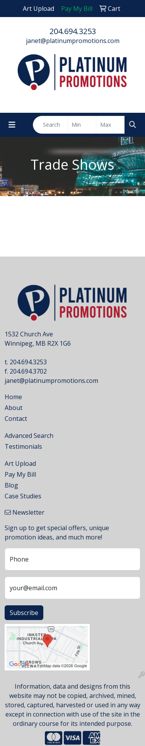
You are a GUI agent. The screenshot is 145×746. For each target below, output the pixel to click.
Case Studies (23, 496)
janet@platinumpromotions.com (72, 40)
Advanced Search (29, 435)
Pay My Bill (20, 474)
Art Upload (20, 463)
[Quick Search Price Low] (81, 125)
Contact (16, 418)
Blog (11, 485)
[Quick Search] (50, 125)
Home (13, 397)
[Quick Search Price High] (110, 125)
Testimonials (23, 446)
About (13, 407)
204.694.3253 (72, 31)
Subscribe (24, 612)
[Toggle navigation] (12, 124)
